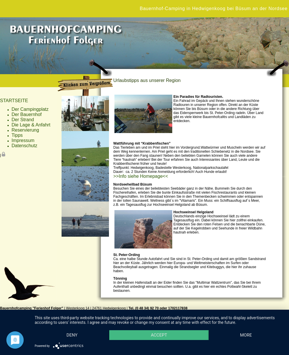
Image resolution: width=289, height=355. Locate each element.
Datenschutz (24, 145)
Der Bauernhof (27, 114)
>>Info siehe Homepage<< (140, 176)
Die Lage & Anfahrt (31, 124)
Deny (71, 335)
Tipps (17, 135)
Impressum (23, 140)
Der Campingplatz (30, 109)
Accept (159, 335)
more (246, 335)
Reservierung (25, 130)
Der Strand (23, 119)
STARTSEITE (14, 100)
